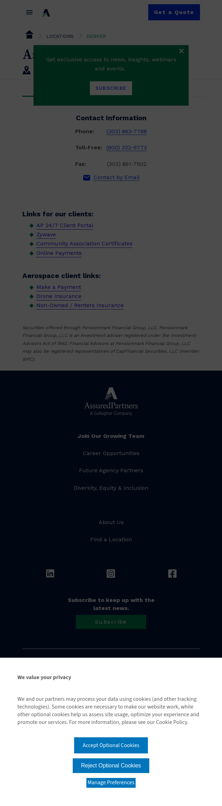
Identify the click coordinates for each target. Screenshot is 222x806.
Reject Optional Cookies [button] (111, 765)
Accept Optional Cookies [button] (111, 745)
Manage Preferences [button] (111, 782)
